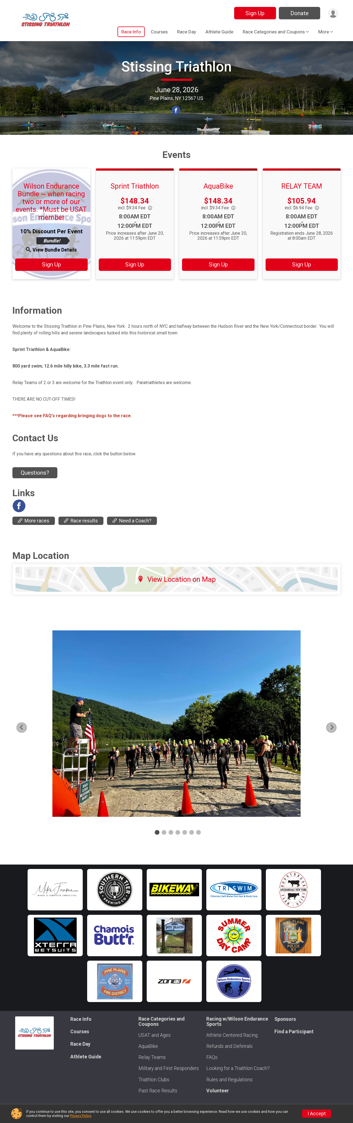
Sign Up (254, 13)
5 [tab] (184, 843)
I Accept (316, 1113)
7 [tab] (198, 843)
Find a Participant (294, 1031)
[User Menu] (333, 13)
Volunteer (217, 1090)
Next (332, 738)
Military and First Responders (168, 1068)
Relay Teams (152, 1057)
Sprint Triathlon (135, 197)
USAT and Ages (154, 1035)
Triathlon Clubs (153, 1079)
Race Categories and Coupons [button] (274, 32)
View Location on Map (176, 590)
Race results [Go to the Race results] (81, 532)
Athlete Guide (219, 32)
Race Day (186, 32)
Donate (299, 13)
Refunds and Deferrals (229, 1046)
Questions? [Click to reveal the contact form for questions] (35, 484)
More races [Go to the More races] (33, 532)
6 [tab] (191, 843)
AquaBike (218, 197)
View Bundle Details (51, 261)
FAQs (212, 1057)
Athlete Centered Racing (232, 1035)
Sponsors (285, 1019)
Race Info (131, 32)
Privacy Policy (80, 1116)
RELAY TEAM (301, 197)
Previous (29, 738)
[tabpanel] (176, 734)
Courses (159, 32)
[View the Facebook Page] (18, 517)
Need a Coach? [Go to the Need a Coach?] (132, 532)
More (323, 32)
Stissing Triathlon (176, 72)
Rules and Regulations (229, 1079)
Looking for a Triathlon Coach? (238, 1068)
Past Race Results (157, 1090)
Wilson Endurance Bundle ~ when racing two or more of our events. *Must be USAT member (51, 213)
